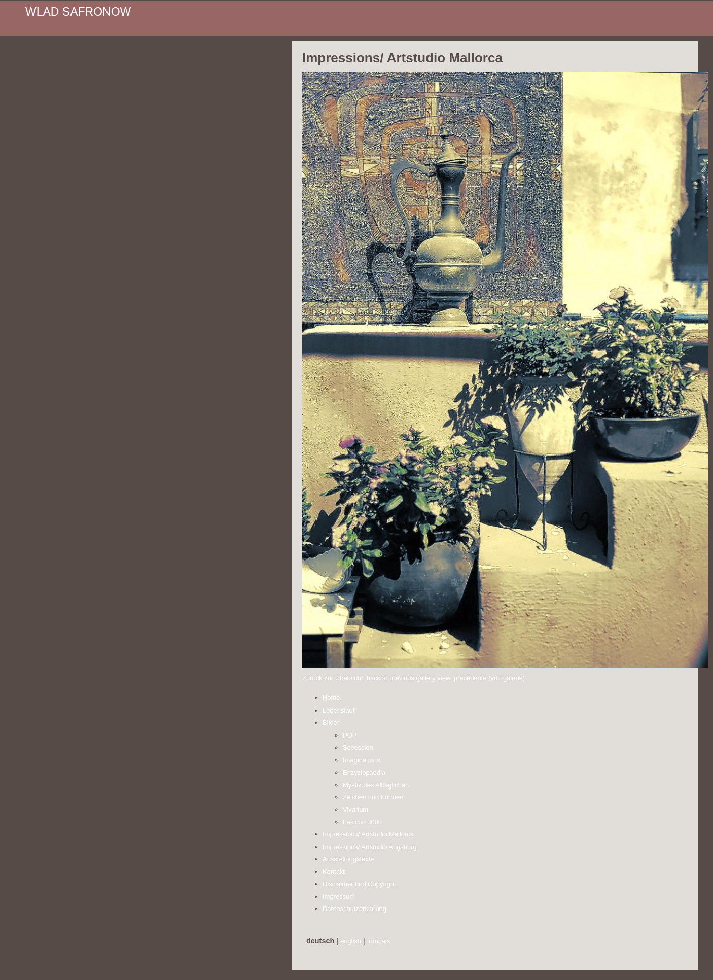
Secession (358, 747)
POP (349, 735)
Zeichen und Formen (373, 797)
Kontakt (334, 872)
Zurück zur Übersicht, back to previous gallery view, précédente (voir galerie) (413, 678)
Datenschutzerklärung (354, 909)
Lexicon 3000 (362, 822)
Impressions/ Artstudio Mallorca (368, 834)
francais (378, 941)
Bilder (331, 722)
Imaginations (361, 760)
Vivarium (355, 809)
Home (331, 698)
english (350, 941)
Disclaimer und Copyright (359, 884)
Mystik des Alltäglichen (376, 785)
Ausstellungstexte (348, 859)
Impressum (339, 896)
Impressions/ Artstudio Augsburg (370, 847)
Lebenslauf (338, 710)
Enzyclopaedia (364, 772)
